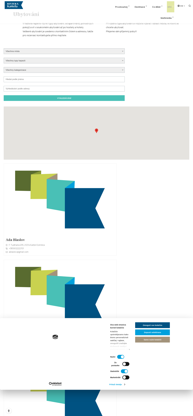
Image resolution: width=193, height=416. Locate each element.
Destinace (129, 4)
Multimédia (167, 4)
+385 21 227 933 (120, 334)
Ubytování (149, 356)
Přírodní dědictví (23, 368)
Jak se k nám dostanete (156, 360)
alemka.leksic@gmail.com (116, 184)
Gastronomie (108, 360)
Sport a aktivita (109, 368)
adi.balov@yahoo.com (66, 184)
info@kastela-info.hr (122, 337)
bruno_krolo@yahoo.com (21, 291)
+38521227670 (63, 287)
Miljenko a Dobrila (24, 381)
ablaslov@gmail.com (18, 182)
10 (126, 312)
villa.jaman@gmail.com (162, 239)
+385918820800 (16, 287)
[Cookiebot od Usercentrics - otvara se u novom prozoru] (16, 411)
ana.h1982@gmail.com (161, 293)
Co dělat (143, 4)
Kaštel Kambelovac (68, 376)
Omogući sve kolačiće (172, 391)
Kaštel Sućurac (66, 372)
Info (155, 4)
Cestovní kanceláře (154, 368)
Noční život (107, 364)
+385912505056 (159, 290)
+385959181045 (158, 178)
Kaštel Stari (64, 364)
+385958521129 (111, 290)
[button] (96, 99)
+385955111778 (63, 181)
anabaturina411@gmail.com (22, 236)
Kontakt (148, 372)
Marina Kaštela (23, 385)
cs (180, 4)
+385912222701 (16, 178)
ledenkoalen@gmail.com (115, 293)
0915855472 (62, 235)
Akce (104, 372)
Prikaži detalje (127, 411)
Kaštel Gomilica (66, 368)
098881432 (109, 181)
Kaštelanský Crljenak (26, 376)
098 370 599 (109, 233)
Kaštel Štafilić (65, 356)
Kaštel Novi (64, 360)
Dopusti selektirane (172, 399)
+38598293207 (16, 233)
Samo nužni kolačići (172, 406)
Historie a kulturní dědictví (28, 364)
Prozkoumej (113, 4)
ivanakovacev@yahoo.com (163, 182)
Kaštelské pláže (109, 356)
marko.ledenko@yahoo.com (69, 291)
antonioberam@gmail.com (68, 239)
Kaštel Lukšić (65, 381)
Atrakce (20, 372)
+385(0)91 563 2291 (160, 235)
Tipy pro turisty (152, 364)
